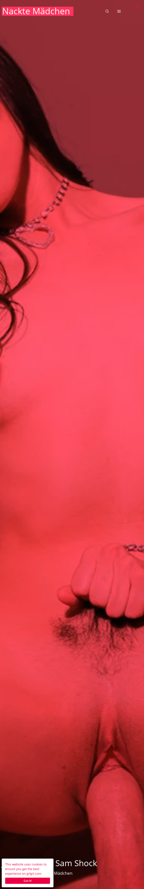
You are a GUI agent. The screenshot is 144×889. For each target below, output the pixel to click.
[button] (107, 11)
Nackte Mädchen (36, 11)
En (137, 6)
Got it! (28, 881)
